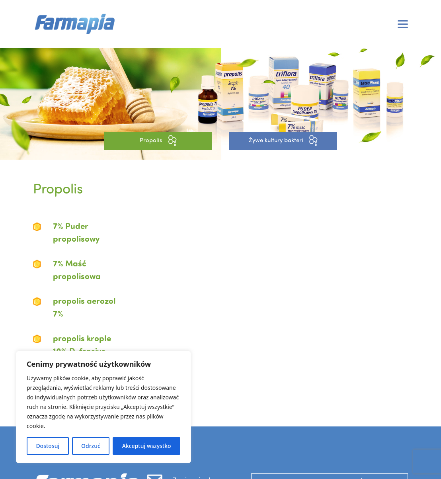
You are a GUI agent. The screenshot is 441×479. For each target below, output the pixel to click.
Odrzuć (90, 446)
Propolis (158, 140)
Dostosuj (47, 446)
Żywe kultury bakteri (283, 140)
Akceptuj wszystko (146, 446)
